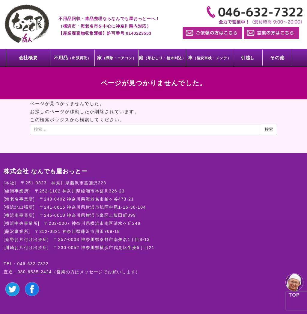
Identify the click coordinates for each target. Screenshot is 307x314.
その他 (277, 57)
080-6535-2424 (35, 271)
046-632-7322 (33, 263)
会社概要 (28, 57)
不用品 (72, 57)
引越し (248, 57)
